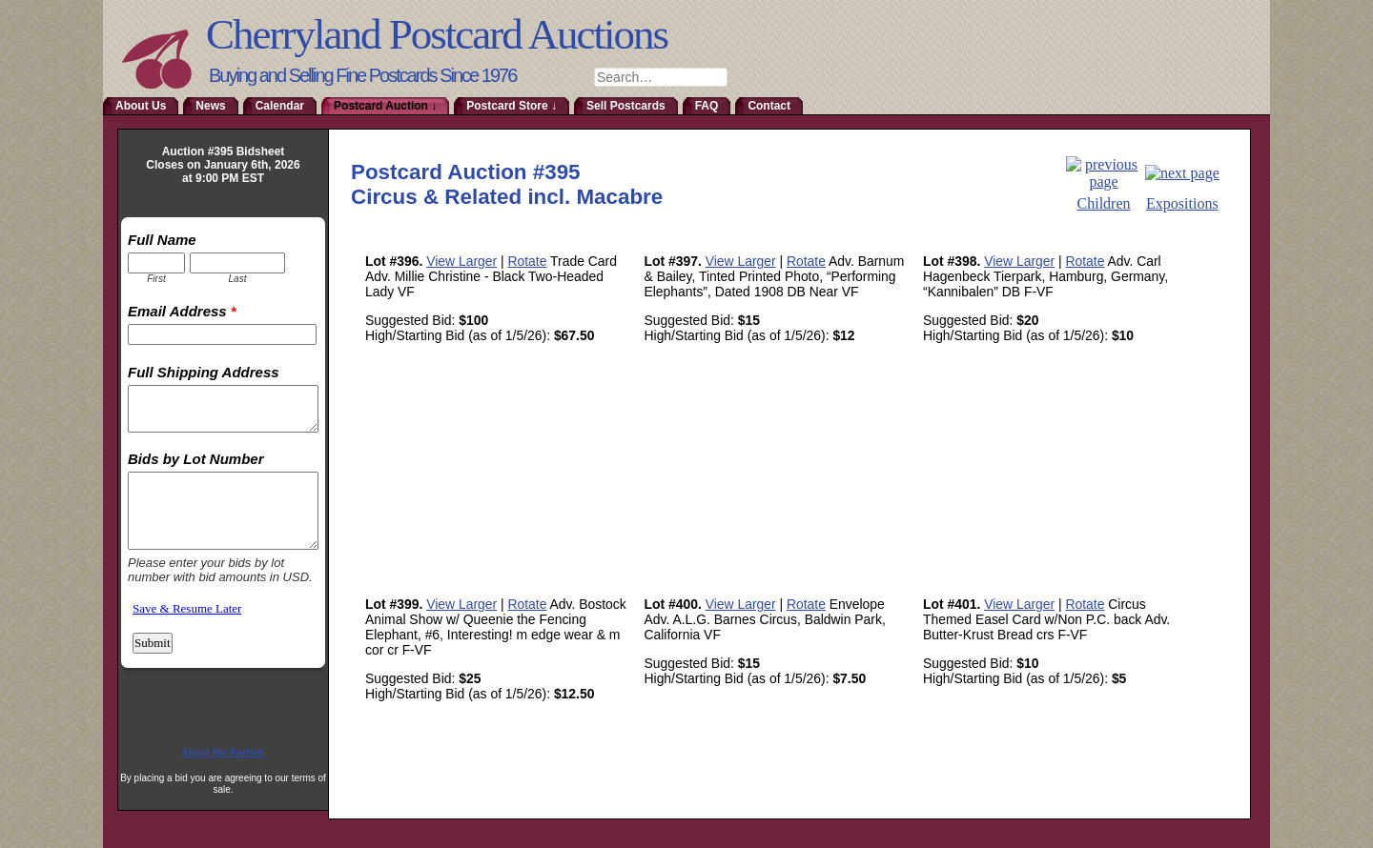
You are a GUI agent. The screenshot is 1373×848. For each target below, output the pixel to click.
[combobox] (660, 77)
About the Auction (223, 752)
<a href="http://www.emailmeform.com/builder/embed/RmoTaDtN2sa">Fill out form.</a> (223, 472)
